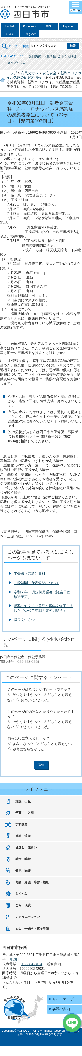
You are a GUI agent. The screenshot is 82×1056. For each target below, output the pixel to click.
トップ (12, 73)
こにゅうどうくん (14, 62)
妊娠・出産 (23, 801)
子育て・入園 (24, 812)
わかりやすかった (27, 722)
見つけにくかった (35, 700)
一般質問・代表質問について (36, 583)
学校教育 (21, 824)
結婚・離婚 (23, 859)
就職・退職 (23, 836)
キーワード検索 (15, 43)
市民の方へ (29, 73)
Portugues (29, 26)
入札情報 (50, 56)
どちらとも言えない (56, 744)
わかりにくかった (35, 727)
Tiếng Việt (29, 34)
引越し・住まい (26, 847)
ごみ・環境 (23, 905)
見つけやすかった (27, 695)
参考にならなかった (28, 749)
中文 (49, 26)
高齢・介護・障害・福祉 (32, 882)
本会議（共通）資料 (29, 573)
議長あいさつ (24, 620)
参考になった (23, 744)
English (10, 26)
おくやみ (21, 893)
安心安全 (49, 73)
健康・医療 (23, 870)
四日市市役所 (25, 12)
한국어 (10, 34)
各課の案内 (61, 1009)
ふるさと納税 (67, 56)
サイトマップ (62, 999)
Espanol (68, 26)
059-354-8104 (31, 964)
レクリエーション (27, 917)
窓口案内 (35, 56)
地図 (13, 959)
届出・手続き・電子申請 (32, 928)
